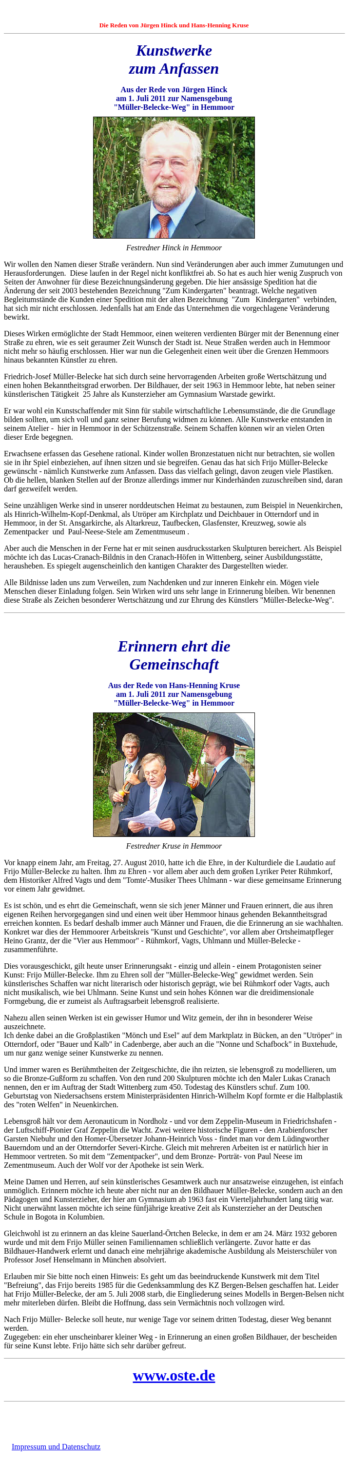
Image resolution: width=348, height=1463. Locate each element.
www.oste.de (174, 1375)
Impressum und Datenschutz (56, 1447)
